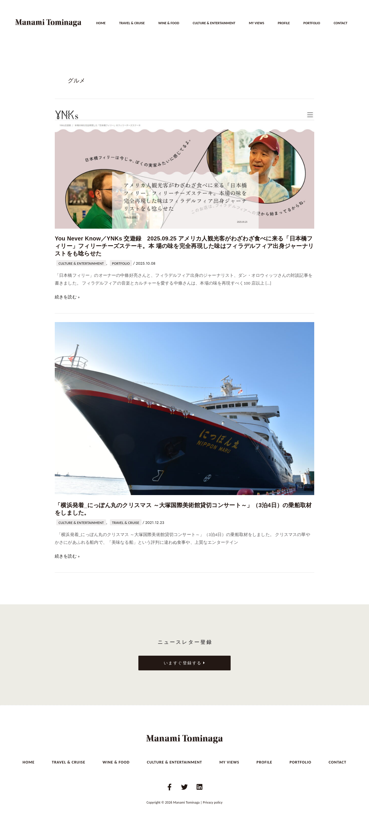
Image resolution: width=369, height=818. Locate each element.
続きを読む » (67, 296)
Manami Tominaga (186, 801)
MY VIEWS (256, 23)
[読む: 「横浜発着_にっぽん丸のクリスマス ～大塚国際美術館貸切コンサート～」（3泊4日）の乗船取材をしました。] (184, 406)
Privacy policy (213, 801)
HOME (101, 23)
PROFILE (284, 23)
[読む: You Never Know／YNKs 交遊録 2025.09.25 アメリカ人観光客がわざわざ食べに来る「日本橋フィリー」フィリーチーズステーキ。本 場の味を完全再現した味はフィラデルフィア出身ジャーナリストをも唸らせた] (184, 168)
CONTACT (340, 23)
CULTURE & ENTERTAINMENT (214, 23)
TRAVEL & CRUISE (132, 23)
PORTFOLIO (311, 23)
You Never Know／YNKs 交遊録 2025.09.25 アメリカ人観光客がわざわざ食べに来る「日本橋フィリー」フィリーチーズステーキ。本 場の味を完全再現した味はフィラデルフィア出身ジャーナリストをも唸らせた (182, 245)
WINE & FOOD (168, 23)
